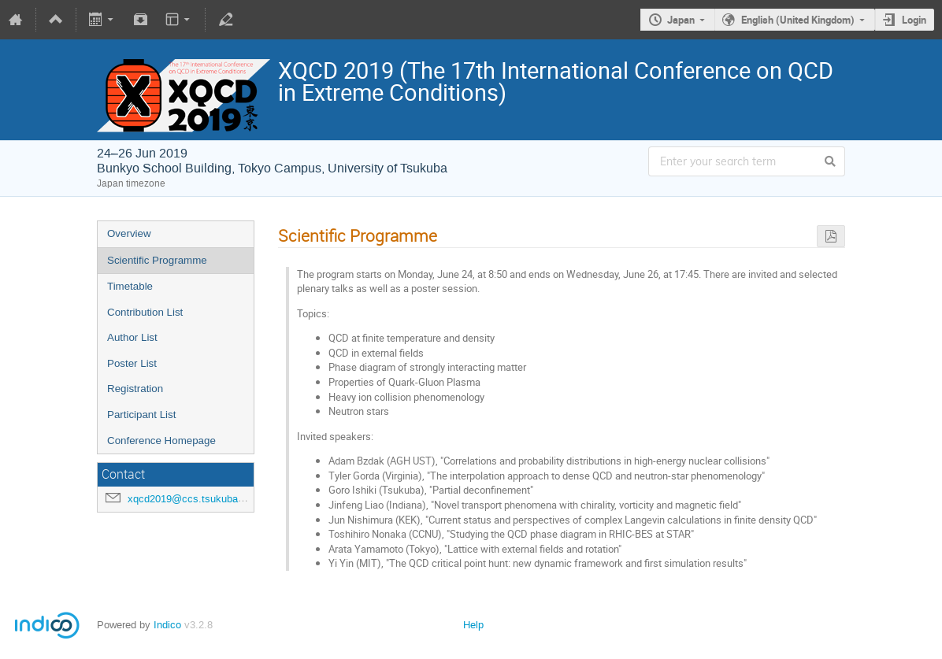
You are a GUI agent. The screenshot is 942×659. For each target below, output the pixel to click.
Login (914, 20)
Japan (681, 20)
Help (473, 624)
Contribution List (145, 312)
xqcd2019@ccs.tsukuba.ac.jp (195, 498)
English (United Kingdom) (798, 20)
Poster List (132, 363)
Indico (167, 624)
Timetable (130, 286)
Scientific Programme (157, 260)
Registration (135, 388)
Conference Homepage (161, 440)
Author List (132, 337)
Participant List (141, 414)
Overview (129, 233)
